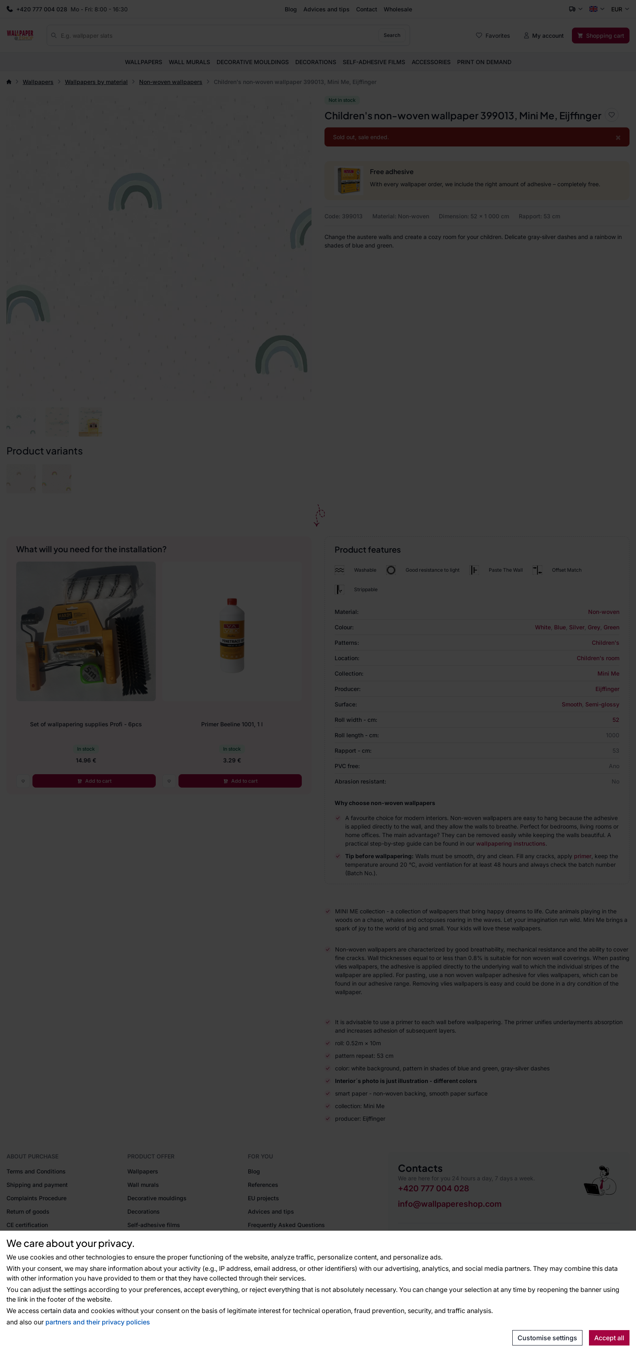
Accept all (609, 1338)
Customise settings (547, 1338)
